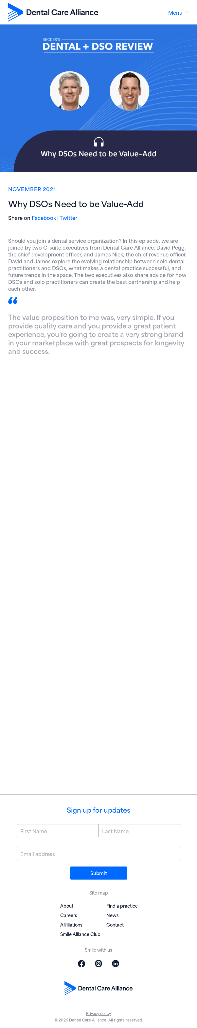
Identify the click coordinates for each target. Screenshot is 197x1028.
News (112, 915)
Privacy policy (98, 1013)
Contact (115, 924)
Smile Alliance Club (80, 933)
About (66, 905)
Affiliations (71, 924)
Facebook (44, 217)
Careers (68, 915)
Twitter (68, 217)
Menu (178, 12)
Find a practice (122, 905)
